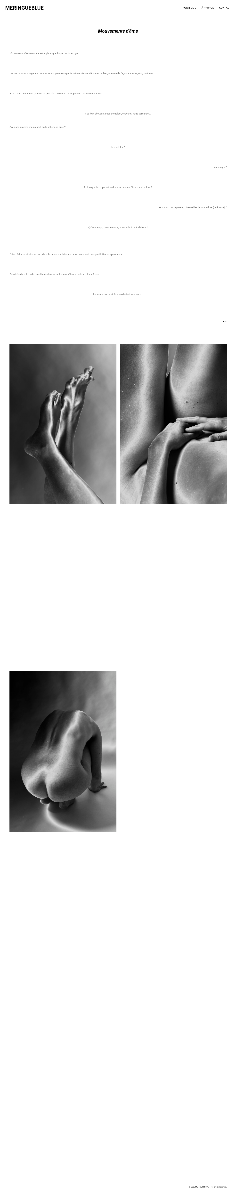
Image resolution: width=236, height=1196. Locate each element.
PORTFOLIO (189, 8)
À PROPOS (208, 8)
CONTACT (225, 8)
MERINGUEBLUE (24, 7)
